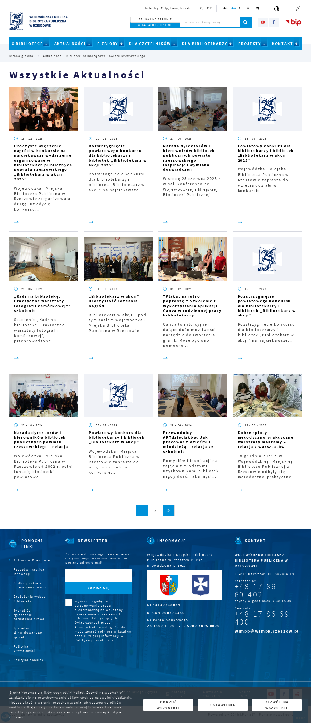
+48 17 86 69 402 (256, 590)
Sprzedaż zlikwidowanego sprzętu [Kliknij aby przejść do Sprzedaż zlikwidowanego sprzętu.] (28, 632)
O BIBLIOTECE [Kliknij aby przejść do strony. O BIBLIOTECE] (27, 43)
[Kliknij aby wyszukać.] (246, 22)
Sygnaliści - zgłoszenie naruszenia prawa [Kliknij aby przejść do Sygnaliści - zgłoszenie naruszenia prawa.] (29, 614)
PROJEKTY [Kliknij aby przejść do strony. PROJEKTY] (249, 43)
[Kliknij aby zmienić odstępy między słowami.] (249, 9)
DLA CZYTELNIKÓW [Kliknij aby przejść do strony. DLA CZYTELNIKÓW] (150, 43)
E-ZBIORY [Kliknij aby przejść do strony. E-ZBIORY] (107, 43)
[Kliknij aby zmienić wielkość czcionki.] (225, 9)
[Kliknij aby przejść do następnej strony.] (168, 510)
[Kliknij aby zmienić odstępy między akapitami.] (258, 9)
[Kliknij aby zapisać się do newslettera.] (98, 588)
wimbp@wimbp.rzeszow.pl (267, 631)
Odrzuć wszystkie (168, 704)
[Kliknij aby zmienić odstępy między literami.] (233, 9)
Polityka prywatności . (95, 640)
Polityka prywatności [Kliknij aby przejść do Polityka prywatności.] (25, 648)
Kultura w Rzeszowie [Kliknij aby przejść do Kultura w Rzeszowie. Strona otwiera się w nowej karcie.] (32, 560)
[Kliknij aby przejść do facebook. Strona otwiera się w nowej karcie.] (274, 22)
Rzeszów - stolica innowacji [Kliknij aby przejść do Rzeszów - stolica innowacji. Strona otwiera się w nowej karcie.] (29, 571)
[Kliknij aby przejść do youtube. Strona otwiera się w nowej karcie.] (263, 22)
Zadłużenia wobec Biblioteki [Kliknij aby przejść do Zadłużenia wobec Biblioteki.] (30, 598)
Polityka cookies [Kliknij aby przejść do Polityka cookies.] (28, 660)
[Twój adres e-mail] (89, 575)
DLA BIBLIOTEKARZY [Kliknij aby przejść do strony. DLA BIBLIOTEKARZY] (204, 43)
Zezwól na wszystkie (277, 704)
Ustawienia (222, 705)
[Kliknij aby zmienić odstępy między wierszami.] (241, 9)
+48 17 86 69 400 (262, 618)
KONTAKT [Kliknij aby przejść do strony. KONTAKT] (282, 43)
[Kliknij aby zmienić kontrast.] (277, 8)
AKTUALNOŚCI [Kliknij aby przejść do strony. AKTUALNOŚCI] (70, 43)
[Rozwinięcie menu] (29, 548)
